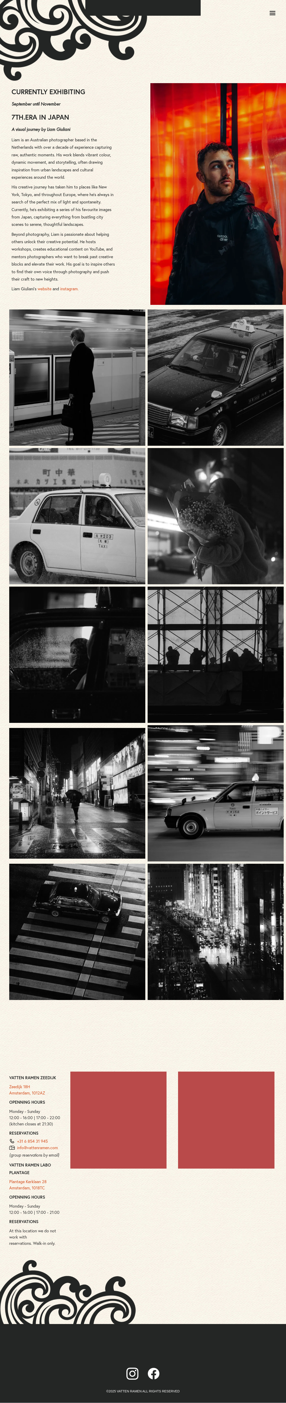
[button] (272, 13)
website (44, 288)
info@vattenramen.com (37, 1147)
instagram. (69, 288)
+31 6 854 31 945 (32, 1141)
